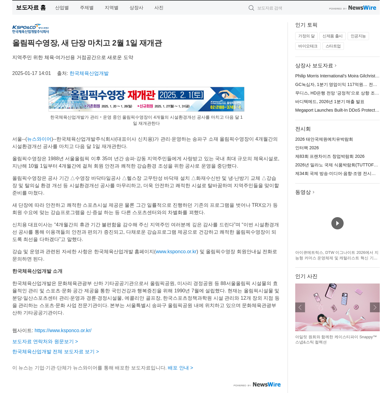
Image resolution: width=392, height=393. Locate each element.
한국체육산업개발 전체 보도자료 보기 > (55, 351)
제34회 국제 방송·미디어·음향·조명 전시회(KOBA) (342, 173)
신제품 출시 (332, 36)
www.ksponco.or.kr (176, 251)
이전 (300, 307)
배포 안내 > (180, 367)
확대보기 (238, 106)
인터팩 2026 (307, 147)
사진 (159, 7)
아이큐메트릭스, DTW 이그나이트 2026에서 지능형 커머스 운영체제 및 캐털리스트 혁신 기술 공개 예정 (337, 257)
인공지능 (358, 36)
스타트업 (333, 46)
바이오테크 (308, 46)
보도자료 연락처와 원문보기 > (45, 341)
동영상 (303, 192)
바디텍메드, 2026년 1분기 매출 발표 (329, 101)
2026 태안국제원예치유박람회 (324, 139)
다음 (375, 307)
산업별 (62, 7)
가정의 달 (306, 36)
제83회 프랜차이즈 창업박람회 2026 (329, 156)
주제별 (87, 7)
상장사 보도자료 (314, 66)
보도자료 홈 (31, 7)
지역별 (112, 7)
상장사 (136, 7)
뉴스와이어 (39, 139)
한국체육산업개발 (89, 73)
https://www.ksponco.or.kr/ (63, 330)
